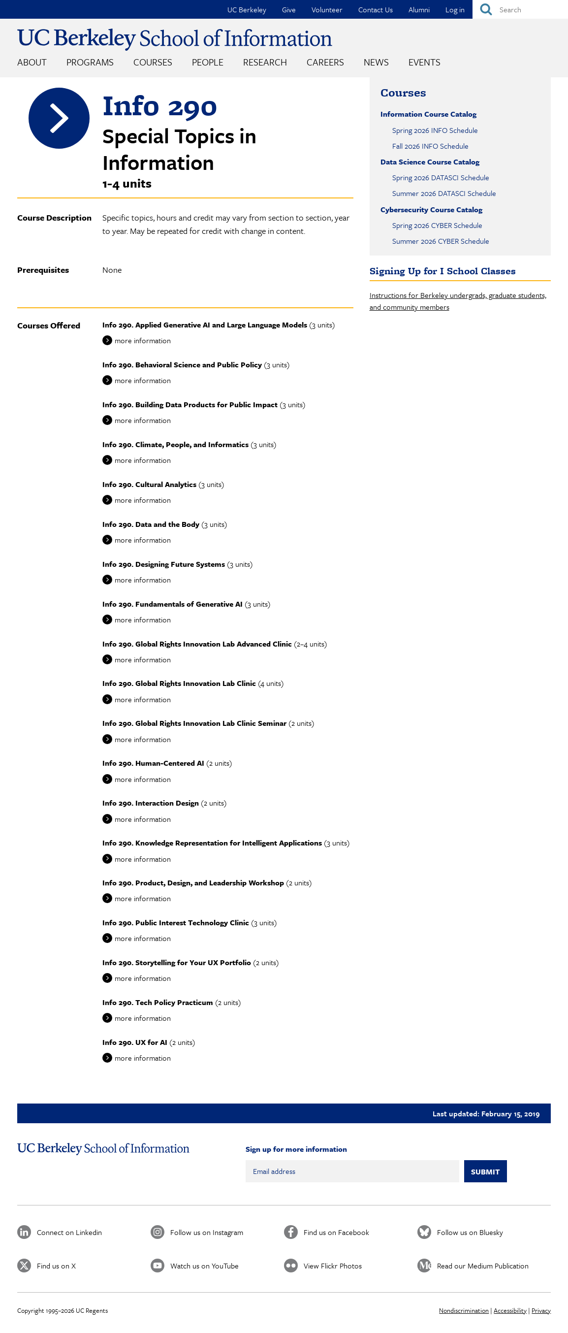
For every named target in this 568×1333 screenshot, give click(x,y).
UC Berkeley (246, 9)
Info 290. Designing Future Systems (163, 563)
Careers (325, 61)
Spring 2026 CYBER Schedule (437, 225)
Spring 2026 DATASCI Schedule (440, 177)
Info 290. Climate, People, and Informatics (175, 444)
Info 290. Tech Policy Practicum (157, 1002)
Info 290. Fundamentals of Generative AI (172, 603)
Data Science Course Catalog (429, 161)
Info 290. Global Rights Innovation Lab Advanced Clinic (197, 643)
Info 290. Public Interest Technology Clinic (175, 922)
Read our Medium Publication (483, 1265)
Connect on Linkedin (69, 1232)
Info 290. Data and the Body (150, 524)
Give (289, 9)
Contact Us (375, 9)
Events (425, 61)
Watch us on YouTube (204, 1265)
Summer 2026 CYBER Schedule (440, 240)
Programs (90, 61)
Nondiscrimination (464, 1310)
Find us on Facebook (336, 1232)
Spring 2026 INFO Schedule (435, 130)
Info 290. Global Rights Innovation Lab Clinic (179, 683)
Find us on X (56, 1265)
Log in (455, 9)
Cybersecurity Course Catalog (431, 209)
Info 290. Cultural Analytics (149, 484)
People (207, 61)
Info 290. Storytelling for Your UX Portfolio (176, 962)
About (32, 61)
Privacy (541, 1310)
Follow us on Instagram (206, 1232)
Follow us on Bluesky (470, 1232)
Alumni (419, 9)
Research (265, 61)
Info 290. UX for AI (134, 1042)
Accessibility (510, 1310)
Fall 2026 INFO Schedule (430, 145)
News (376, 61)
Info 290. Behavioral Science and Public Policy (182, 364)
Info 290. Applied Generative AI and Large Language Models (204, 324)
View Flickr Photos (333, 1265)
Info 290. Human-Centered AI (153, 762)
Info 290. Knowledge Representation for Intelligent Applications (212, 842)
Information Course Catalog (428, 113)
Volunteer (327, 9)
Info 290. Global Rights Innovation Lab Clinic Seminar (194, 722)
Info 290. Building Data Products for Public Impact (190, 404)
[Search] (520, 9)
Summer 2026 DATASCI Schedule (444, 193)
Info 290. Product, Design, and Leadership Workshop (193, 882)
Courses (152, 61)
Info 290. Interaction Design (150, 802)
